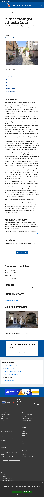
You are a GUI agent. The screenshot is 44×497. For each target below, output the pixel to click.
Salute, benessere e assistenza (8, 438)
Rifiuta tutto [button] (27, 491)
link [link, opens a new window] (34, 489)
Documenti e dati (5, 424)
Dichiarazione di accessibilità (7, 478)
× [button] (42, 482)
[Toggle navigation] (2, 5)
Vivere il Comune (10, 11)
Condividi (8, 32)
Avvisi (23, 435)
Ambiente (3, 437)
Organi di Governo (5, 413)
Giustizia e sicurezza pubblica (7, 433)
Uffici (2, 416)
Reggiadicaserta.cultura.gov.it (11, 300)
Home (3, 11)
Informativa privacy (5, 474)
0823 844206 (13, 298)
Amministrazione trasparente (7, 469)
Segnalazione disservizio (27, 452)
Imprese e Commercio (27, 418)
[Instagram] (38, 403)
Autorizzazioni (4, 440)
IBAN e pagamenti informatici (7, 480)
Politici (2, 420)
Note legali (3, 476)
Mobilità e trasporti (26, 420)
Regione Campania (6, 1)
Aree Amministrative (5, 414)
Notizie (24, 431)
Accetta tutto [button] (17, 491)
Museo (22, 11)
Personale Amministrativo (7, 422)
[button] (22, 494)
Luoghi (17, 11)
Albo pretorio (4, 471)
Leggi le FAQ (25, 454)
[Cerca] (41, 5)
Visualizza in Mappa (22, 252)
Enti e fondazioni (4, 418)
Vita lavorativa (25, 416)
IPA (1, 473)
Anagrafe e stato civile (27, 413)
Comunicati (24, 433)
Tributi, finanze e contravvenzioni (8, 435)
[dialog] (22, 489)
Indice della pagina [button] (10, 69)
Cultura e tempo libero (27, 414)
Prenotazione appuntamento (28, 451)
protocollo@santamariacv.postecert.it (11, 460)
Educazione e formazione (6, 431)
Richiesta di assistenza (27, 456)
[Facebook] (34, 403)
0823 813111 (12, 462)
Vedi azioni (15, 32)
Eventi (23, 443)
